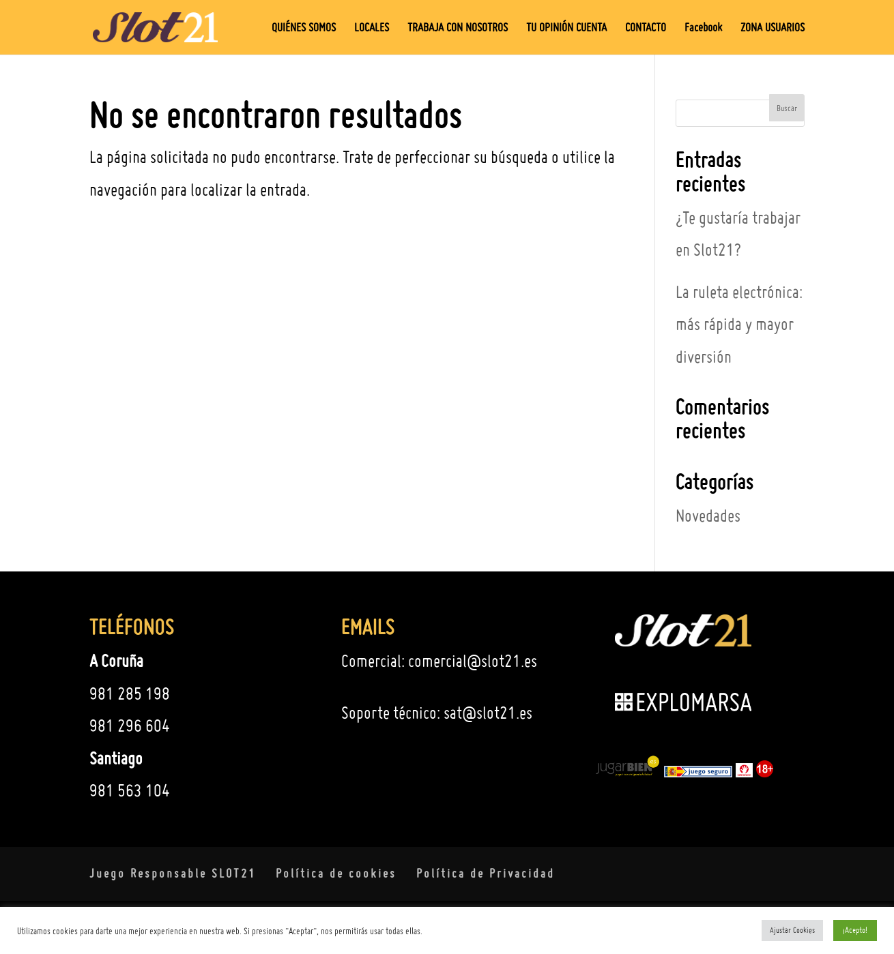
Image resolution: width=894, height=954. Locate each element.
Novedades (708, 515)
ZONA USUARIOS (772, 28)
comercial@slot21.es (472, 661)
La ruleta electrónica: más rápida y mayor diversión (739, 324)
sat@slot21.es (488, 712)
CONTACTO (645, 28)
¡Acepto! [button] (855, 930)
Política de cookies (336, 873)
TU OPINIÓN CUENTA (566, 28)
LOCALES (371, 28)
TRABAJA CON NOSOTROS (457, 28)
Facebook (703, 28)
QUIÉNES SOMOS (304, 28)
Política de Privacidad (485, 873)
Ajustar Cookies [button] (792, 930)
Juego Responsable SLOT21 (172, 873)
